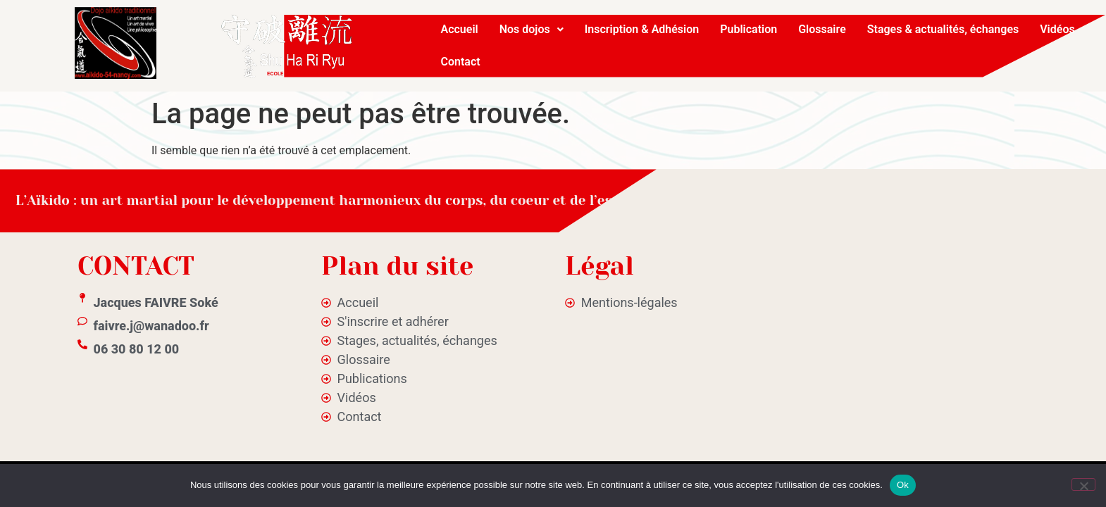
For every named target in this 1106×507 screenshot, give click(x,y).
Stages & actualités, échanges (943, 29)
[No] (1083, 484)
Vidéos (1057, 29)
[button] (531, 29)
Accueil (459, 29)
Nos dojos (531, 29)
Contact (460, 61)
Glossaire (822, 29)
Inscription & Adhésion (642, 29)
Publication (748, 29)
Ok (903, 485)
